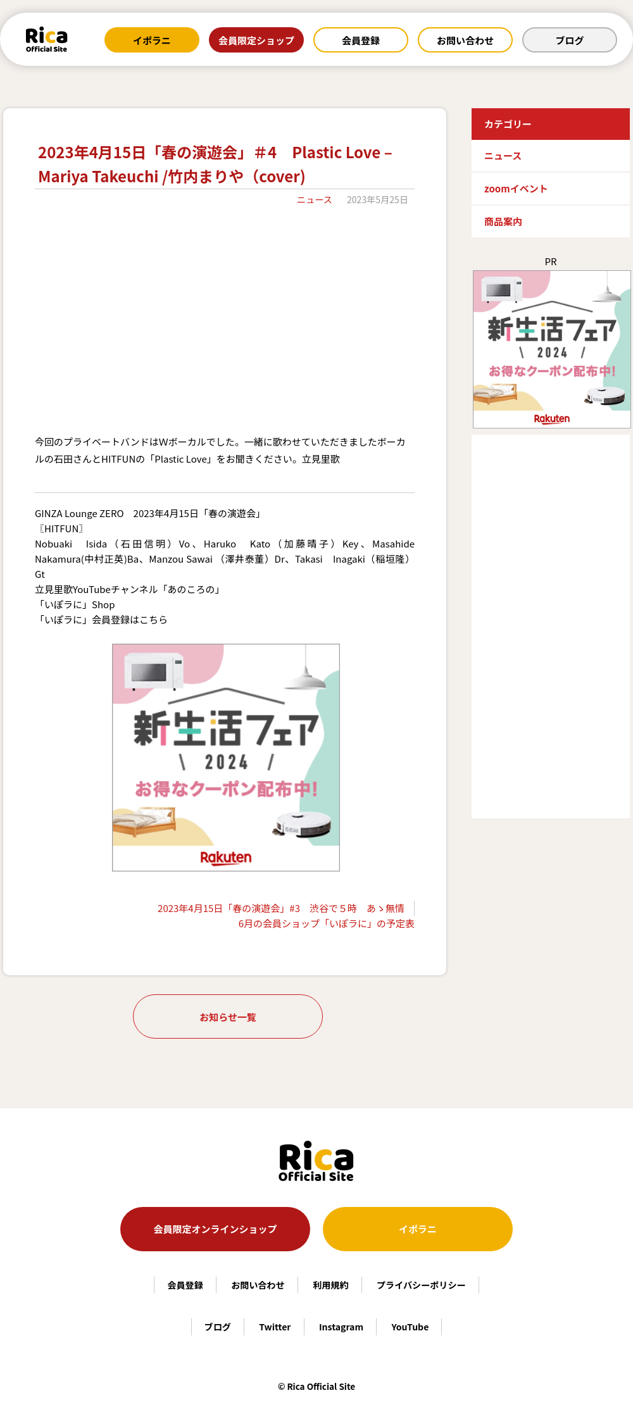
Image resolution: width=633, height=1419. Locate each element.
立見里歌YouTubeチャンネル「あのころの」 (129, 589)
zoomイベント (516, 188)
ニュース (314, 199)
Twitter (275, 1326)
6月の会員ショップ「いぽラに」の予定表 (327, 923)
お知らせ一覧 (227, 1016)
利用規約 (330, 1284)
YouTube (410, 1326)
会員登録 (361, 40)
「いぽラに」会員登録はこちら (101, 619)
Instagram (341, 1326)
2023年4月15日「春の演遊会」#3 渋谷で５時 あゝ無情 (281, 908)
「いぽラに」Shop (75, 604)
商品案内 (503, 221)
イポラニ (152, 40)
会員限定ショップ (256, 40)
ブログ (569, 40)
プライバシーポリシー (421, 1284)
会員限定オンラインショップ (215, 1228)
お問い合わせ (465, 40)
